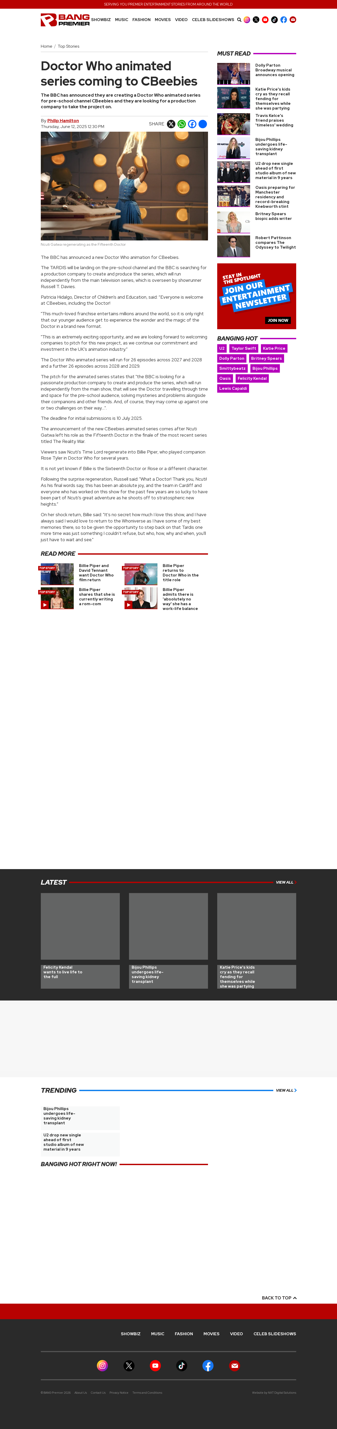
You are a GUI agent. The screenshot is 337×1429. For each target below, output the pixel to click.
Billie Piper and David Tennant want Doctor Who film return (96, 573)
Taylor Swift (243, 348)
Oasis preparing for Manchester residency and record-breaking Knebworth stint (275, 197)
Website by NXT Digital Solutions (274, 1392)
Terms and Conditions (147, 1392)
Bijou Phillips (265, 368)
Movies (163, 20)
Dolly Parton (231, 358)
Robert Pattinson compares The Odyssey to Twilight (275, 242)
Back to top (279, 1298)
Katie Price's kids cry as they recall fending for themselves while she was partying (273, 99)
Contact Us (98, 1392)
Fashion (141, 20)
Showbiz (101, 20)
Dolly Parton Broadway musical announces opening (274, 70)
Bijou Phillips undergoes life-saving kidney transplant (271, 146)
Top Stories (68, 46)
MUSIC (121, 20)
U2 (222, 348)
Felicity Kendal (252, 378)
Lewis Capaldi (233, 388)
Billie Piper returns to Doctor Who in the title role (181, 573)
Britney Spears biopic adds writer (273, 216)
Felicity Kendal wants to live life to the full (62, 972)
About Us (81, 1392)
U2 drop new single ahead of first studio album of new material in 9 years (275, 170)
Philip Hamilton (63, 121)
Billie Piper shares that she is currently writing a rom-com (97, 597)
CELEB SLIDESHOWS (213, 20)
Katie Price (274, 348)
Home (46, 46)
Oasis (225, 378)
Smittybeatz (232, 368)
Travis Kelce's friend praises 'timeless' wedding (274, 120)
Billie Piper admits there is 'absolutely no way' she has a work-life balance (180, 599)
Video (181, 20)
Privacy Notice (119, 1392)
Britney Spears (266, 358)
